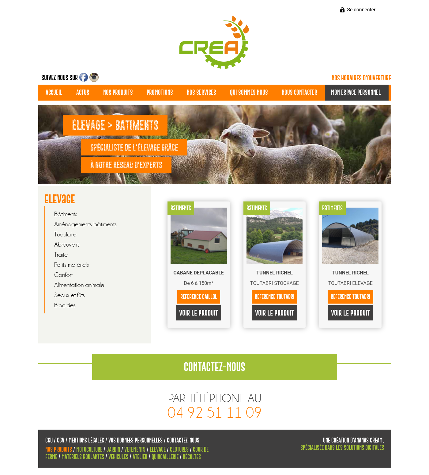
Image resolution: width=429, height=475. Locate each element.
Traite (61, 254)
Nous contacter (299, 92)
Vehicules (118, 457)
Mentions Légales (86, 440)
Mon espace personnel (356, 92)
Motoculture (89, 449)
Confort (63, 274)
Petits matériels (71, 264)
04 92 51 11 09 (214, 413)
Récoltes (192, 457)
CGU (49, 440)
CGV (60, 440)
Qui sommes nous (249, 92)
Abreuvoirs (67, 244)
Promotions (160, 92)
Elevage (158, 449)
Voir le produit (198, 313)
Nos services (201, 92)
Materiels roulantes (83, 457)
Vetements (134, 449)
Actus (82, 92)
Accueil (54, 92)
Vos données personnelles (135, 440)
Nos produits (118, 92)
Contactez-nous (183, 440)
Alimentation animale (79, 285)
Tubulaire (65, 234)
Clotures (179, 449)
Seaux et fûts (69, 295)
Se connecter (361, 10)
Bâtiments (65, 214)
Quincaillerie (165, 457)
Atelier (140, 457)
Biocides (65, 305)
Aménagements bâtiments (85, 224)
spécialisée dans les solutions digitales (342, 447)
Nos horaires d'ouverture (361, 78)
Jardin (113, 449)
